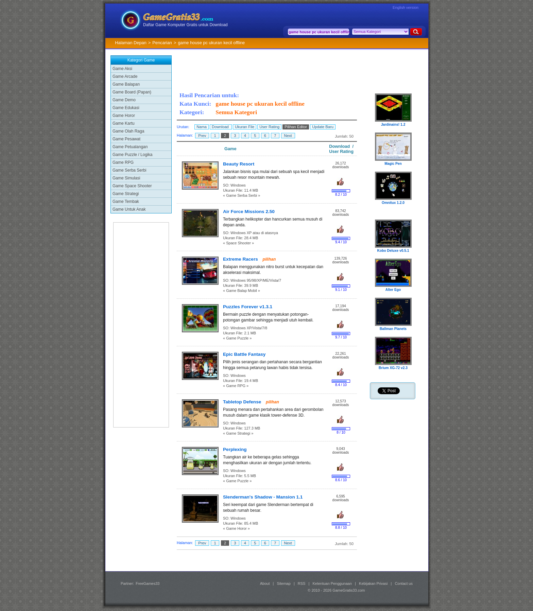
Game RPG (123, 162)
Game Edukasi (126, 107)
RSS (302, 583)
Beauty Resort (238, 164)
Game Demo (124, 100)
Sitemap (284, 583)
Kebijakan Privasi (373, 583)
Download (221, 127)
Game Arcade (125, 76)
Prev (202, 136)
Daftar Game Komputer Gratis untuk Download (185, 24)
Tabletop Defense (242, 401)
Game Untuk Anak (129, 209)
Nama (201, 127)
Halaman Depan (130, 42)
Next (288, 136)
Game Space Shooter (132, 186)
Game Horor (124, 115)
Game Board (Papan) (132, 92)
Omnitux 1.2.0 (393, 203)
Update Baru (322, 127)
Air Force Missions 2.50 (249, 211)
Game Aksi (122, 68)
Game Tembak (126, 201)
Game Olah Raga (128, 131)
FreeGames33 (147, 583)
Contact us (404, 583)
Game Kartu (124, 123)
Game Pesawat (126, 139)
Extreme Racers (241, 259)
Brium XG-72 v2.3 (393, 368)
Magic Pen (393, 163)
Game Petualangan (130, 146)
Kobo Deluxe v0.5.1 (393, 250)
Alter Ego (393, 290)
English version (405, 7)
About (265, 583)
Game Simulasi (126, 178)
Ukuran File (244, 127)
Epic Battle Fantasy (244, 354)
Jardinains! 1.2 (393, 124)
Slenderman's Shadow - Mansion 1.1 (263, 497)
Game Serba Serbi (129, 170)
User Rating (269, 127)
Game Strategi (126, 193)
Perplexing (235, 449)
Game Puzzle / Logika (132, 154)
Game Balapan (126, 84)
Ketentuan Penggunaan (332, 583)
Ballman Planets (393, 329)
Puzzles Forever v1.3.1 (247, 306)
